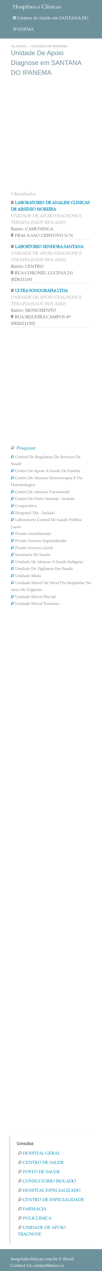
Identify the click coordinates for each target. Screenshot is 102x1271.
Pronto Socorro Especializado (39, 541)
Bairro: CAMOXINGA (32, 229)
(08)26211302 (23, 324)
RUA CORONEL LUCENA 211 (42, 273)
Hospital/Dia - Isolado (33, 513)
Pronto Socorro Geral (31, 548)
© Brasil (42, 1259)
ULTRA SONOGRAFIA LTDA (41, 291)
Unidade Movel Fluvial (33, 597)
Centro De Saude (41, 1163)
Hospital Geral (39, 1153)
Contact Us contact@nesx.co (37, 1266)
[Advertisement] (51, 133)
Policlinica (34, 1218)
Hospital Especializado (49, 1190)
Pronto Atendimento (31, 534)
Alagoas (18, 46)
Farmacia (32, 1209)
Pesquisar (23, 448)
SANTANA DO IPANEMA (49, 46)
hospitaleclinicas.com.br (34, 1259)
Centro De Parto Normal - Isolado (43, 499)
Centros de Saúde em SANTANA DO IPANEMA (50, 24)
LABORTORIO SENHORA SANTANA (49, 247)
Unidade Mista (26, 576)
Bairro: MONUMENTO (33, 310)
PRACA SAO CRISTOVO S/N (42, 236)
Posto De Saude (39, 1172)
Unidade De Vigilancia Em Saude (42, 569)
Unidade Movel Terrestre (35, 604)
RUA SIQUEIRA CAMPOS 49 (40, 317)
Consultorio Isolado (47, 1181)
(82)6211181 (22, 280)
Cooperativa (24, 506)
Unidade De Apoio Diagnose (42, 1231)
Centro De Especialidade (51, 1200)
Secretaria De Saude (30, 555)
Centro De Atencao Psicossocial (40, 492)
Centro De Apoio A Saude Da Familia (45, 471)
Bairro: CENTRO (27, 266)
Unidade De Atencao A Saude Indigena (47, 562)
